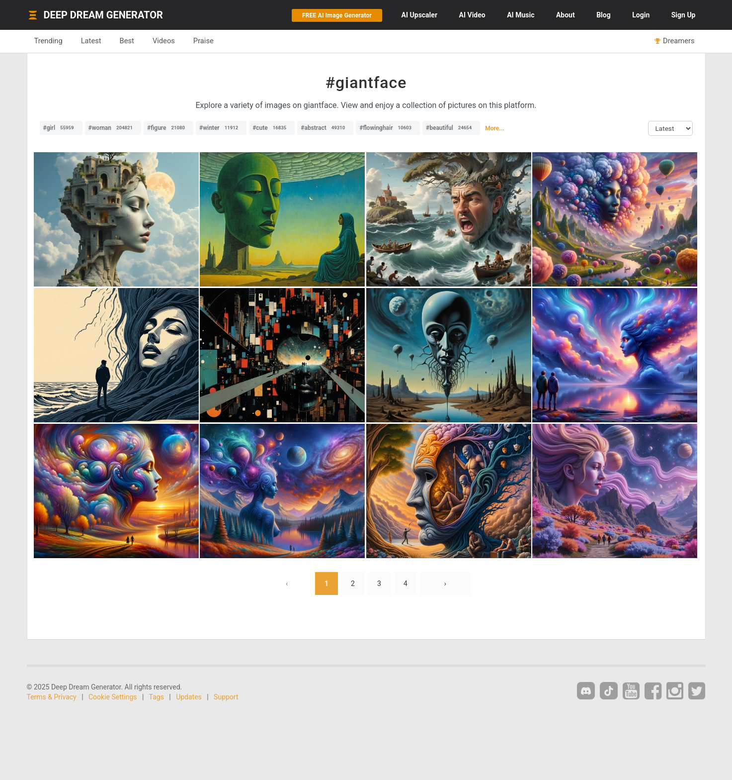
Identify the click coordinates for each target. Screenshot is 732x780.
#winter (221, 127)
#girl (61, 127)
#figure (168, 127)
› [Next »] (445, 583)
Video (472, 15)
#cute (271, 127)
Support (226, 697)
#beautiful (451, 127)
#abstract (325, 127)
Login (641, 15)
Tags (156, 697)
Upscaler (419, 15)
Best (127, 40)
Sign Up (683, 15)
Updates (189, 697)
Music (520, 15)
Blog (603, 15)
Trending (48, 40)
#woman (113, 127)
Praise (203, 40)
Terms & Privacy (52, 697)
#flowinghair (387, 127)
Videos (164, 40)
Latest (91, 40)
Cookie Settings (112, 697)
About (565, 15)
